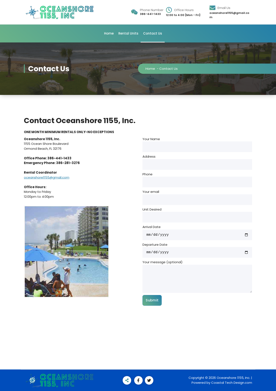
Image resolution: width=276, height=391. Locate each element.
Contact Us (152, 33)
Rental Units (128, 33)
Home (109, 33)
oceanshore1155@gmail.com (46, 177)
